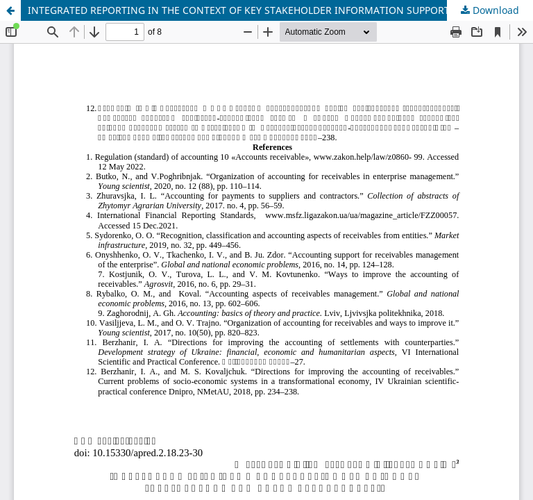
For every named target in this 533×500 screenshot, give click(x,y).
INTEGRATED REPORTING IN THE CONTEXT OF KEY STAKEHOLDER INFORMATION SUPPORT (239, 10)
